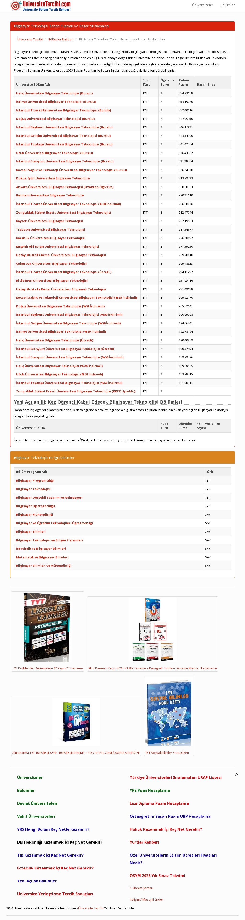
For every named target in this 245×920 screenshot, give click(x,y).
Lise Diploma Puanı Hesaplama (159, 803)
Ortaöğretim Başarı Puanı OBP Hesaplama (170, 816)
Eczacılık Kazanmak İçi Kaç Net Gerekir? (55, 868)
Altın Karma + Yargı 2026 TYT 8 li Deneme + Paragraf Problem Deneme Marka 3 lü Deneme (152, 634)
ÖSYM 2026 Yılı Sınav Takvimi (157, 875)
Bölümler (26, 790)
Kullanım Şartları (141, 888)
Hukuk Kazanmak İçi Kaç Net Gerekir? (166, 829)
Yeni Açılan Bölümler (37, 881)
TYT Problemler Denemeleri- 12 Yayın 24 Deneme (47, 631)
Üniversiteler (30, 777)
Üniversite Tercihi (90, 908)
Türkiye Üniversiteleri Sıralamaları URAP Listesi (176, 777)
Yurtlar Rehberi (144, 842)
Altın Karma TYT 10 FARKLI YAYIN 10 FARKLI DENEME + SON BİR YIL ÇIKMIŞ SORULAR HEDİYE (76, 726)
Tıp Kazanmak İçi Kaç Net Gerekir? (50, 855)
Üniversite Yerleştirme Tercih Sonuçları (55, 894)
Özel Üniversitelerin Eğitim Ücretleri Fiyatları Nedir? (173, 858)
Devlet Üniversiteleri (37, 803)
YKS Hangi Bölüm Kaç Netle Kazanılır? (53, 829)
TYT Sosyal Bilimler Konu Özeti (169, 716)
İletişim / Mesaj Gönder (146, 899)
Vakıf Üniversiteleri (36, 816)
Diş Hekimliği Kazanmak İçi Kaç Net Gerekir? (59, 842)
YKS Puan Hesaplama (150, 790)
